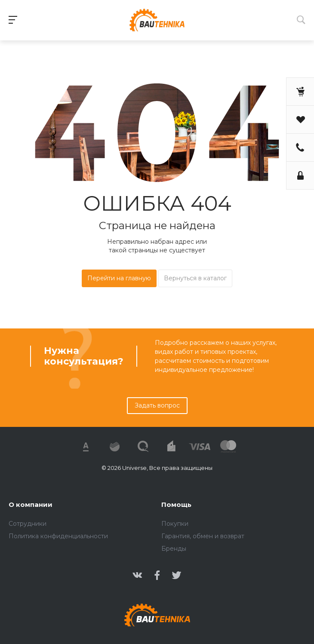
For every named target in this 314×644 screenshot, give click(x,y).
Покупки (174, 523)
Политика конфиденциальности (58, 536)
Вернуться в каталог (195, 278)
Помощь (176, 504)
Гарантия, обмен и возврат (202, 536)
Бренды (173, 548)
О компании (30, 504)
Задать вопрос (157, 405)
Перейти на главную (119, 278)
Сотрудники (27, 523)
